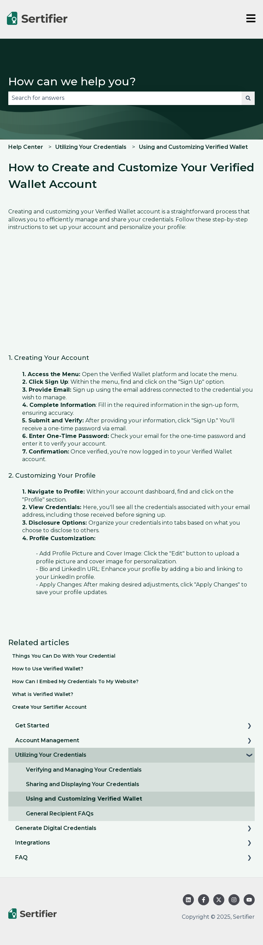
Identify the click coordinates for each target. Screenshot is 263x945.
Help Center (25, 147)
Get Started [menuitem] (32, 725)
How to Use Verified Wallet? (47, 669)
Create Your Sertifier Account (49, 707)
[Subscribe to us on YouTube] (249, 899)
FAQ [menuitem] (21, 857)
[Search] (248, 98)
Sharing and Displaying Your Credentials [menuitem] (82, 784)
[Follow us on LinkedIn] (188, 899)
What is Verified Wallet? (42, 694)
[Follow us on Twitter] (218, 899)
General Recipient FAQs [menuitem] (60, 813)
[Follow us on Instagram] (233, 899)
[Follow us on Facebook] (203, 899)
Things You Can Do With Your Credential (63, 656)
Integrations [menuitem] (32, 842)
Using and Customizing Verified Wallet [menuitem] (84, 798)
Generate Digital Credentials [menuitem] (55, 828)
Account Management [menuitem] (47, 740)
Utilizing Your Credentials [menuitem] (50, 755)
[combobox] (125, 98)
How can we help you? (72, 81)
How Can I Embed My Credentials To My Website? (75, 681)
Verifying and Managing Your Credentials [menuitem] (84, 769)
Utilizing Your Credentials (90, 147)
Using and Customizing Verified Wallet (193, 147)
